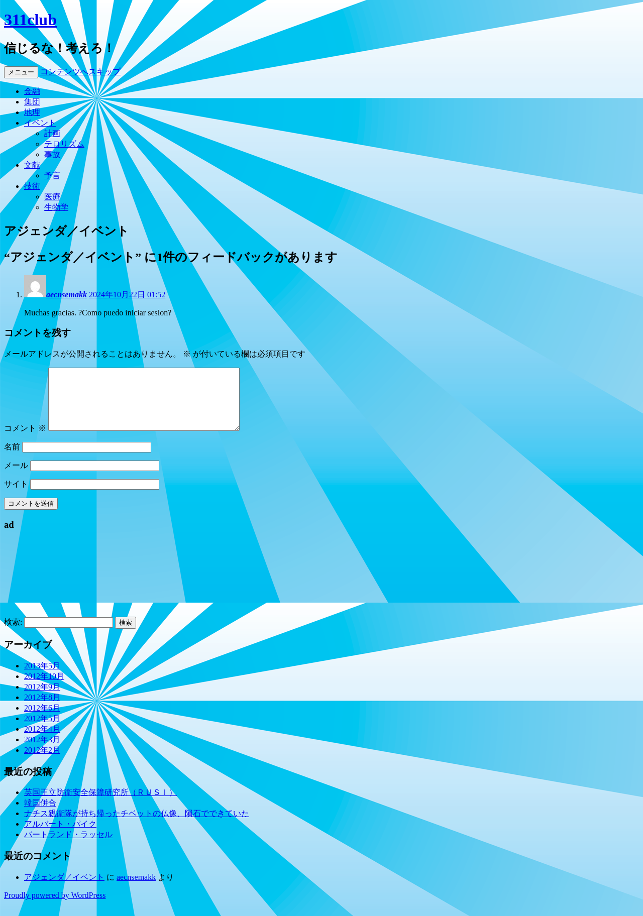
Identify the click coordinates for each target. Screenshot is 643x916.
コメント (25, 440)
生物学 (56, 207)
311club (30, 20)
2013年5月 (42, 677)
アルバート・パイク (60, 836)
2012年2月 (42, 762)
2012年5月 (42, 730)
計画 (52, 133)
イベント (40, 123)
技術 (32, 186)
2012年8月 (42, 709)
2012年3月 (42, 751)
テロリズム (64, 144)
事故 (52, 154)
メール (16, 477)
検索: (13, 634)
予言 (52, 175)
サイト (16, 496)
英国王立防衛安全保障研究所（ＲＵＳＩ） (100, 804)
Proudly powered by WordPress (54, 907)
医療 (52, 196)
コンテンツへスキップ (80, 71)
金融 (32, 91)
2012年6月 (42, 720)
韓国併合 (40, 815)
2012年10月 (44, 688)
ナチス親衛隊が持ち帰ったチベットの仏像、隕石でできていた (136, 825)
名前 (12, 458)
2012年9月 (42, 699)
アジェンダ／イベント (64, 889)
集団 (32, 101)
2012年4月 (42, 741)
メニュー (21, 72)
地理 (32, 112)
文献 (32, 165)
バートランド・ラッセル (68, 846)
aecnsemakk (66, 294)
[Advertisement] (49, 589)
